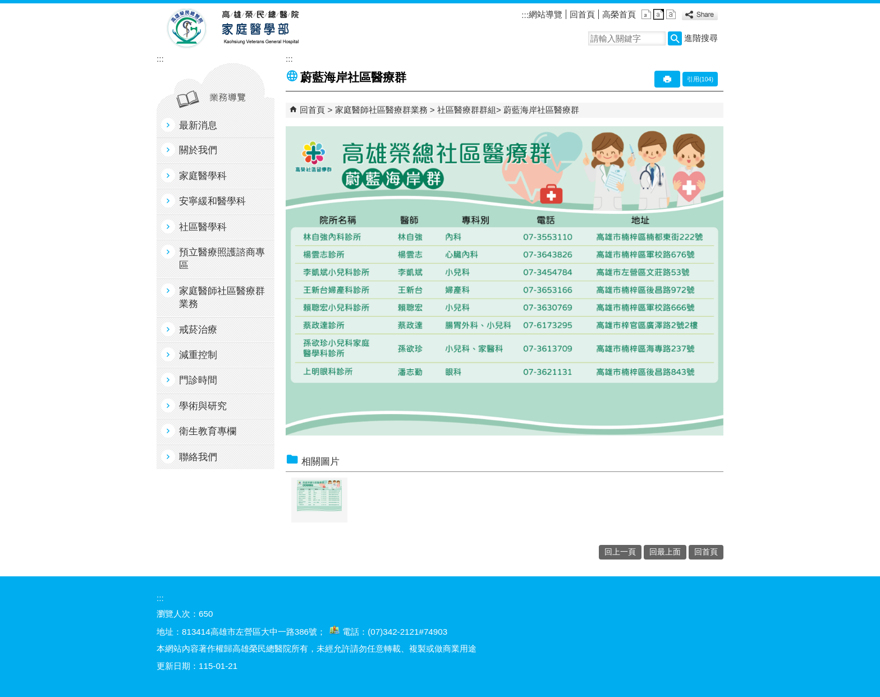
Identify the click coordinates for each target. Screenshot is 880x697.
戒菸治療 (198, 329)
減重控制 (198, 355)
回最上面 (665, 552)
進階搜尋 (701, 38)
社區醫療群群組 (466, 109)
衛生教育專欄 (207, 431)
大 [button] (671, 14)
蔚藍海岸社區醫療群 (541, 109)
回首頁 (582, 14)
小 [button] (646, 14)
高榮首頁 (619, 14)
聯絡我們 (198, 457)
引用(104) (700, 79)
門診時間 (198, 380)
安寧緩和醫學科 (212, 201)
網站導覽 (545, 14)
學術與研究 (203, 406)
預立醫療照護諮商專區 (222, 258)
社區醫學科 (203, 227)
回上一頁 (620, 552)
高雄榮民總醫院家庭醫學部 (260, 28)
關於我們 (198, 150)
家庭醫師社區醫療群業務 (222, 297)
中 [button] (658, 14)
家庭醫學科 (203, 176)
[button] (675, 38)
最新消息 (198, 125)
